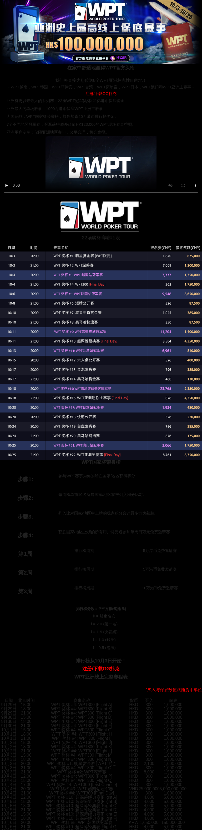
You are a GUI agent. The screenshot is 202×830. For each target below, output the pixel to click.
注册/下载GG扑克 (101, 93)
